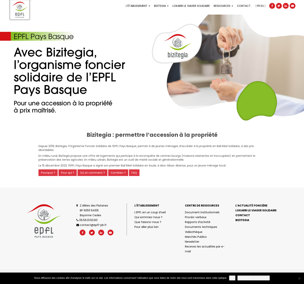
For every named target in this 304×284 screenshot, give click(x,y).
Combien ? (118, 173)
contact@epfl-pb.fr (91, 225)
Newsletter (192, 242)
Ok (232, 277)
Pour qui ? (67, 173)
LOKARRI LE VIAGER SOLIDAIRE (191, 6)
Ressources (223, 6)
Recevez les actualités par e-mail (205, 249)
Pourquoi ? (48, 173)
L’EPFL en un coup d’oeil (150, 212)
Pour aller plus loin (146, 227)
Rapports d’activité (197, 222)
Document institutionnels (202, 212)
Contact (244, 6)
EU (262, 6)
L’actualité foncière (251, 205)
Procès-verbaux (195, 217)
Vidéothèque (193, 232)
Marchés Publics (196, 237)
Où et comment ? (92, 173)
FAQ (134, 173)
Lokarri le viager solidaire (256, 210)
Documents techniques (201, 227)
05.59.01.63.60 (87, 220)
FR (258, 6)
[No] (299, 278)
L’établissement (138, 6)
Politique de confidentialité (253, 277)
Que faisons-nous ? (147, 222)
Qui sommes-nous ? (148, 217)
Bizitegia (161, 6)
